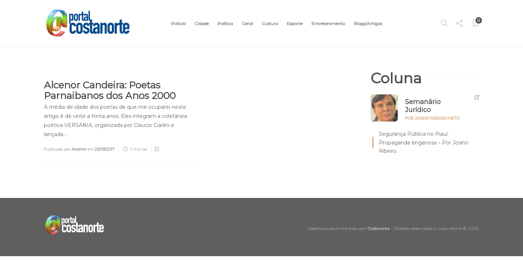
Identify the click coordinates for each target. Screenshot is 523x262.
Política (225, 23)
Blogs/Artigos (368, 23)
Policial (178, 23)
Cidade (202, 23)
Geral (247, 23)
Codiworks (378, 228)
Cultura (270, 23)
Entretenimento (328, 23)
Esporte (295, 23)
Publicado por (65, 149)
